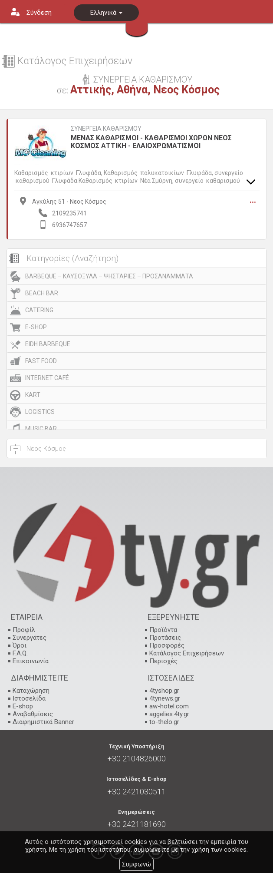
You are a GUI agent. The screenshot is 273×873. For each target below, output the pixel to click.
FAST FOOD (41, 360)
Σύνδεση (39, 13)
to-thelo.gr (164, 722)
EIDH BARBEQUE (47, 344)
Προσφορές (166, 645)
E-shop (23, 706)
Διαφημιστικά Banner (43, 722)
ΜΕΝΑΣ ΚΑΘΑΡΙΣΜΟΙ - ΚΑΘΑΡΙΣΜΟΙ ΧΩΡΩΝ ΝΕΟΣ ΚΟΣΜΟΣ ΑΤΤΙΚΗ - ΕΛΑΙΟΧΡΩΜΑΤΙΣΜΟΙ (151, 142)
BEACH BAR (41, 293)
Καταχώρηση (31, 690)
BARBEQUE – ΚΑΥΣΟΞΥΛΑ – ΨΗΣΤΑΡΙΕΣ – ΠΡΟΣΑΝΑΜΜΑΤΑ (109, 276)
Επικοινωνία (31, 661)
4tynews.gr (164, 698)
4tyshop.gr (164, 690)
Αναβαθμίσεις (33, 714)
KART (32, 394)
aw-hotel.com (169, 706)
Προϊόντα (163, 630)
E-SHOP (36, 327)
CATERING (39, 310)
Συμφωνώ (136, 864)
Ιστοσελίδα (29, 698)
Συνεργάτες (29, 638)
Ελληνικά (106, 13)
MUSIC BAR (41, 428)
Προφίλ (24, 630)
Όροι (19, 645)
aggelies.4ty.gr (169, 714)
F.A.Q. (20, 653)
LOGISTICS (40, 411)
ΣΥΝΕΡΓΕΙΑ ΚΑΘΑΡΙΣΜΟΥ (106, 129)
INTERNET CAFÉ (47, 377)
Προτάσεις (165, 638)
